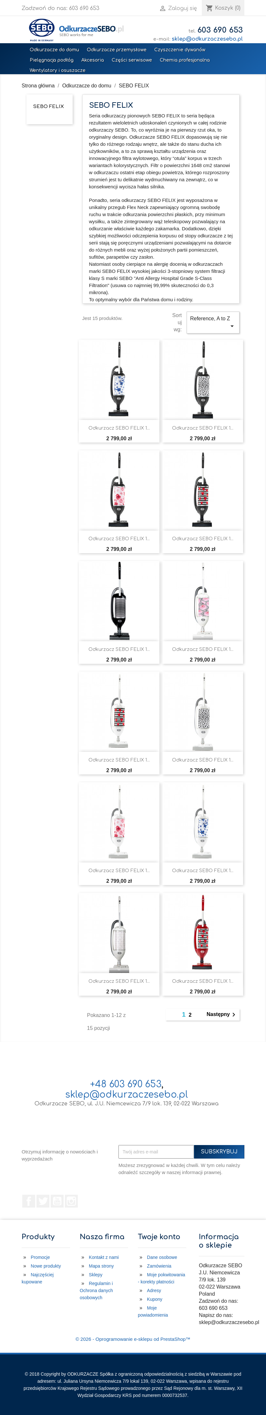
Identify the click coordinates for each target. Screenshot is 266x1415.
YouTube (57, 1201)
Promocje (40, 1257)
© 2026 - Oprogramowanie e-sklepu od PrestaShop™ (133, 1339)
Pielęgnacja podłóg (52, 60)
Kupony (154, 1299)
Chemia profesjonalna (185, 60)
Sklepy (95, 1274)
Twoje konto (159, 1237)
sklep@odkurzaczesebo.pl (207, 39)
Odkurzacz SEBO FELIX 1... (119, 428)
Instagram (71, 1201)
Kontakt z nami (104, 1257)
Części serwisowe (132, 60)
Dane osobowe (162, 1257)
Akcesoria (92, 60)
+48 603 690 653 (125, 1084)
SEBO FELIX (48, 106)
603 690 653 (220, 30)
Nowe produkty (46, 1266)
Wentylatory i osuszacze (58, 70)
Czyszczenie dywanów (179, 49)
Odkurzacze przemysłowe (117, 49)
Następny (222, 1015)
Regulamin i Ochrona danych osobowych (96, 1290)
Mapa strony (101, 1266)
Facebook (28, 1201)
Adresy (154, 1290)
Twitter (42, 1201)
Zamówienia (159, 1266)
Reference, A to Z (213, 323)
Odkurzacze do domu (54, 49)
